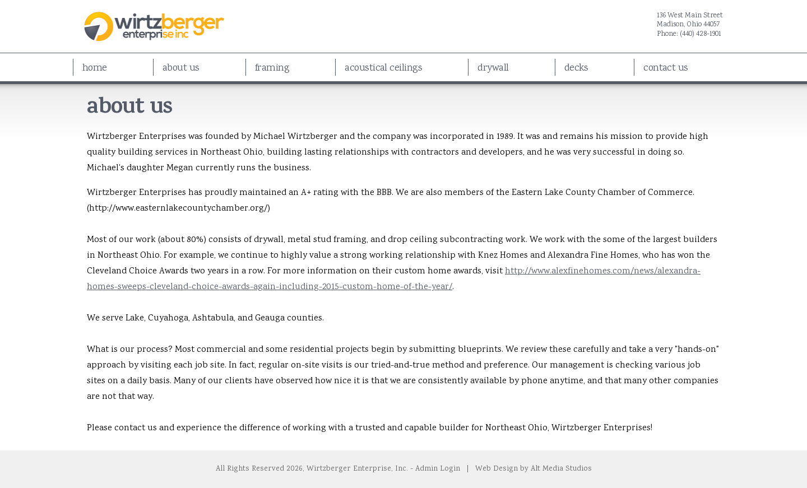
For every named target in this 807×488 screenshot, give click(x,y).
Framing (272, 68)
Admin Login (437, 469)
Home (94, 68)
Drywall (492, 68)
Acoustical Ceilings (383, 68)
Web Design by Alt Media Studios (533, 469)
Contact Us (665, 68)
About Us (181, 68)
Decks (576, 68)
